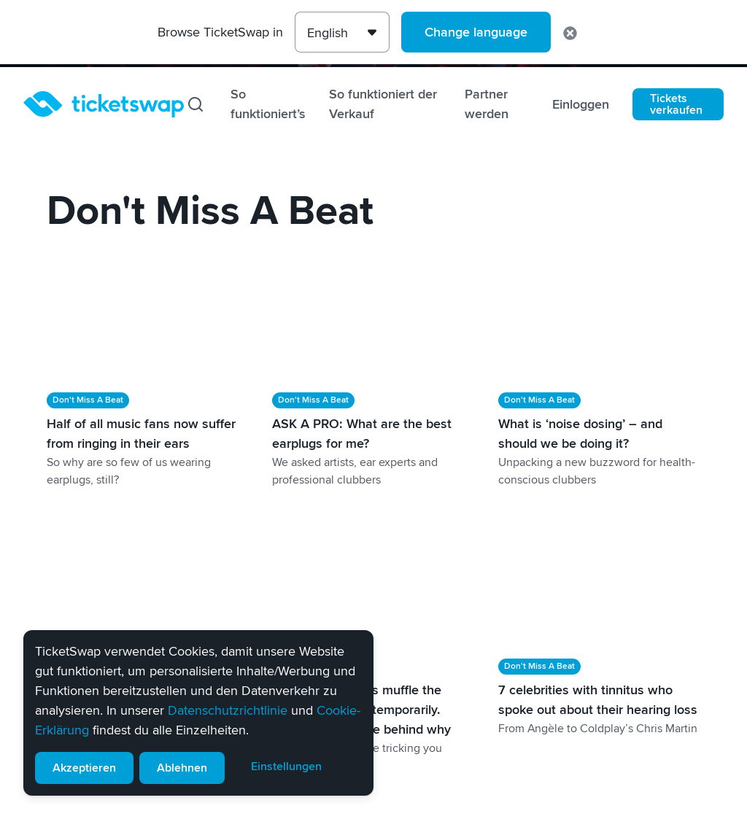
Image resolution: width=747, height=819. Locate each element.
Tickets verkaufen (676, 104)
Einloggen (580, 104)
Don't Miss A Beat (88, 400)
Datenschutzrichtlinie (227, 710)
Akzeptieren (84, 768)
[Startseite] (103, 104)
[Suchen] (195, 104)
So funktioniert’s (268, 104)
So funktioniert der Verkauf (383, 104)
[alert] (198, 713)
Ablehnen (182, 768)
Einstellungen (286, 766)
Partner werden (486, 104)
